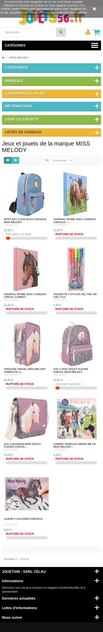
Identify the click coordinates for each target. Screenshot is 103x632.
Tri (47, 160)
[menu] (88, 32)
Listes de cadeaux (23, 132)
